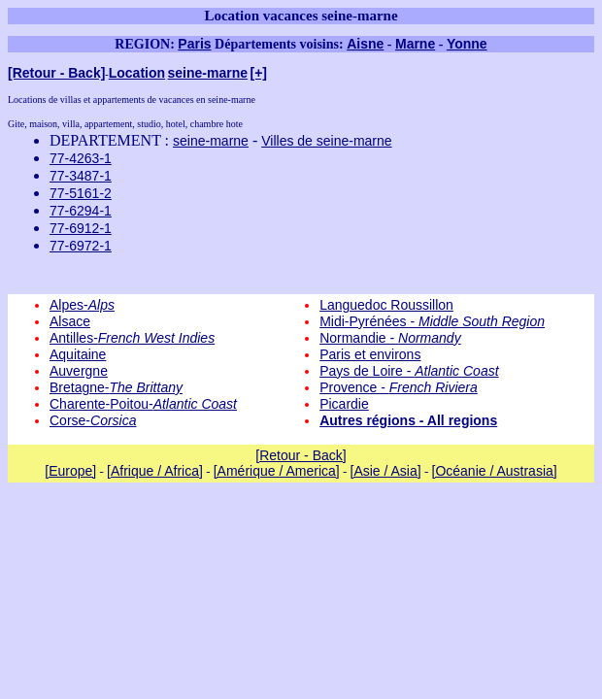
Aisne (365, 43)
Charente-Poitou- (143, 404)
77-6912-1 (81, 228)
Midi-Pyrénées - (432, 321)
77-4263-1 (81, 158)
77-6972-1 (81, 245)
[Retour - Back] (56, 73)
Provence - (398, 387)
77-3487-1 (81, 175)
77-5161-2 (81, 193)
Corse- (93, 420)
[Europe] (70, 471)
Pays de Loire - (408, 371)
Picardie (344, 404)
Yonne (467, 43)
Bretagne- (116, 387)
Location (137, 73)
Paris (194, 43)
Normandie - (390, 338)
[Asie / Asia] (386, 471)
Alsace (70, 321)
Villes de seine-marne (326, 141)
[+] (259, 73)
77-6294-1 (81, 210)
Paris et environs (369, 354)
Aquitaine (78, 354)
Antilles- (132, 338)
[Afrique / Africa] (155, 471)
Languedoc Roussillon (386, 305)
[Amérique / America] (277, 471)
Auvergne (79, 371)
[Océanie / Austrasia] (494, 471)
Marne (415, 43)
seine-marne (208, 73)
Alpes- (82, 305)
